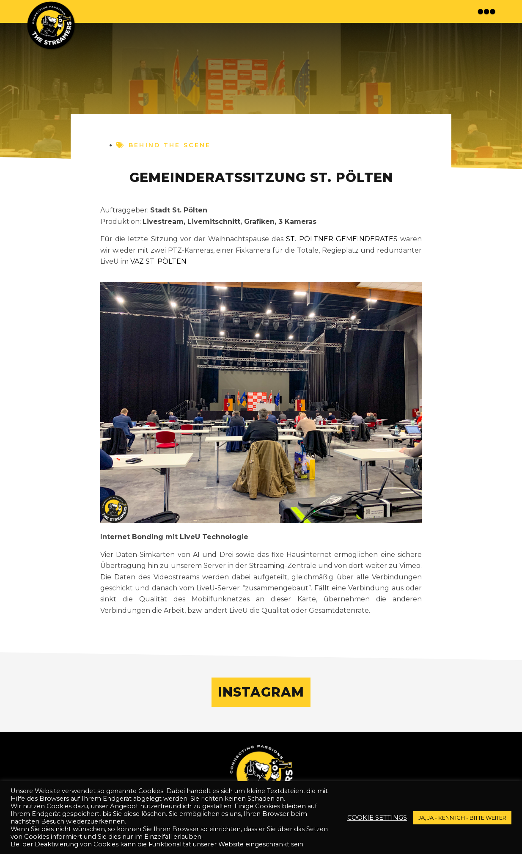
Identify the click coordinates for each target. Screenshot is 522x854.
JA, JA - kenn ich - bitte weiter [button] (462, 817)
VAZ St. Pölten (158, 261)
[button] (487, 11)
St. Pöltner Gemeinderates (341, 239)
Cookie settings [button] (377, 817)
